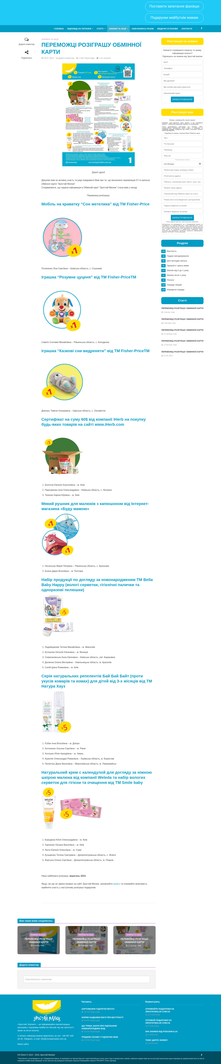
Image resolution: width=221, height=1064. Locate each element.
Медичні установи (167, 29)
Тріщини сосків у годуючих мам (99, 1037)
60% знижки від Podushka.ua (161, 1031)
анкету (116, 884)
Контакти (187, 29)
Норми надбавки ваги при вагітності (102, 1017)
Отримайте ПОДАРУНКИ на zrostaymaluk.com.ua (159, 1010)
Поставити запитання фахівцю (174, 6)
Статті (100, 29)
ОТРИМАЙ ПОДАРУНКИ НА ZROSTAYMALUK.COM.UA (158, 1021)
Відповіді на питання (79, 29)
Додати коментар (27, 44)
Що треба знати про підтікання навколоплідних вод (99, 1027)
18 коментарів (154, 1015)
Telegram (28, 1039)
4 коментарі (153, 1034)
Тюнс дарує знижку (156, 1040)
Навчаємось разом (143, 29)
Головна (59, 29)
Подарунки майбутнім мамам (174, 17)
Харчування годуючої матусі (97, 1009)
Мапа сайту (23, 1044)
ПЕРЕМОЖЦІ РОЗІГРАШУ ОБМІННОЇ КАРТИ (38, 941)
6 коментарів (153, 1026)
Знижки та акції (117, 29)
